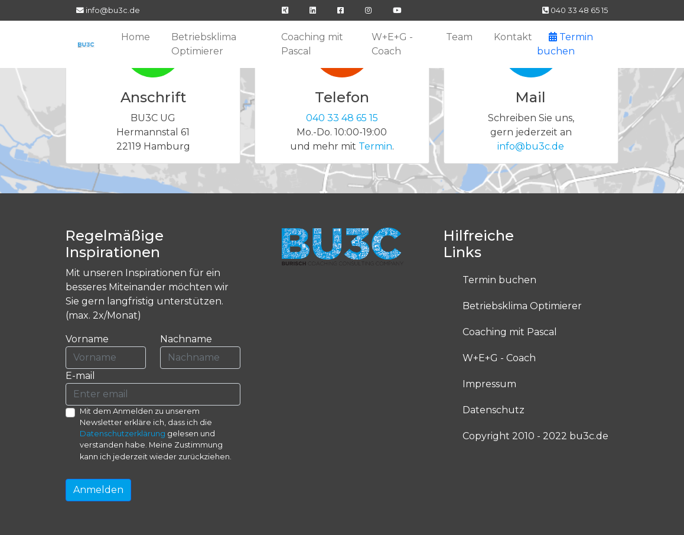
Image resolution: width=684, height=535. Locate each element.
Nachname (186, 339)
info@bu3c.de (108, 10)
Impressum (489, 384)
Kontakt (513, 37)
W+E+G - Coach (392, 44)
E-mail (80, 375)
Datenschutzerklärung (122, 433)
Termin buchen (499, 280)
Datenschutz (493, 410)
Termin (375, 146)
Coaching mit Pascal (312, 44)
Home (135, 37)
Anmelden (98, 489)
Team (459, 37)
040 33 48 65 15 (575, 10)
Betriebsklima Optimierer (203, 44)
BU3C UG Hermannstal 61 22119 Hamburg (153, 132)
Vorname (87, 339)
